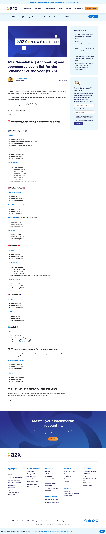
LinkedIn (21, 342)
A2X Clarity (48, 476)
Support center (87, 485)
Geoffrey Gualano (22, 78)
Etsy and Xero (30, 479)
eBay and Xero (30, 476)
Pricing (66, 479)
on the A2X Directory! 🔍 (53, 2)
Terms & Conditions (14, 521)
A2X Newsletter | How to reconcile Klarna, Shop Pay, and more (85, 44)
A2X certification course (90, 483)
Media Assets (43, 521)
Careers (66, 481)
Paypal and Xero (31, 484)
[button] (28, 8)
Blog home (93, 17)
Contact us (67, 476)
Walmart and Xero (32, 481)
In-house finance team (52, 502)
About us (67, 474)
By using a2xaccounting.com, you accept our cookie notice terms (52, 531)
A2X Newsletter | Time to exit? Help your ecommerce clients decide (84, 58)
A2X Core (48, 471)
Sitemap (34, 521)
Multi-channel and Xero (33, 487)
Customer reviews (69, 471)
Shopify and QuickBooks (15, 477)
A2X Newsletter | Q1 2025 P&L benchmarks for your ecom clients (84, 51)
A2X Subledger (50, 474)
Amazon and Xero (31, 471)
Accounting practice (51, 505)
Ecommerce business (51, 499)
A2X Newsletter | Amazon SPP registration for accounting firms (84, 36)
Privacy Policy (26, 521)
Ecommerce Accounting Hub (58, 521)
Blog (9, 17)
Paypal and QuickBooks (15, 490)
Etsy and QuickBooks (14, 482)
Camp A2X (67, 491)
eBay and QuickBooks (14, 480)
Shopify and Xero (31, 474)
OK (102, 531)
